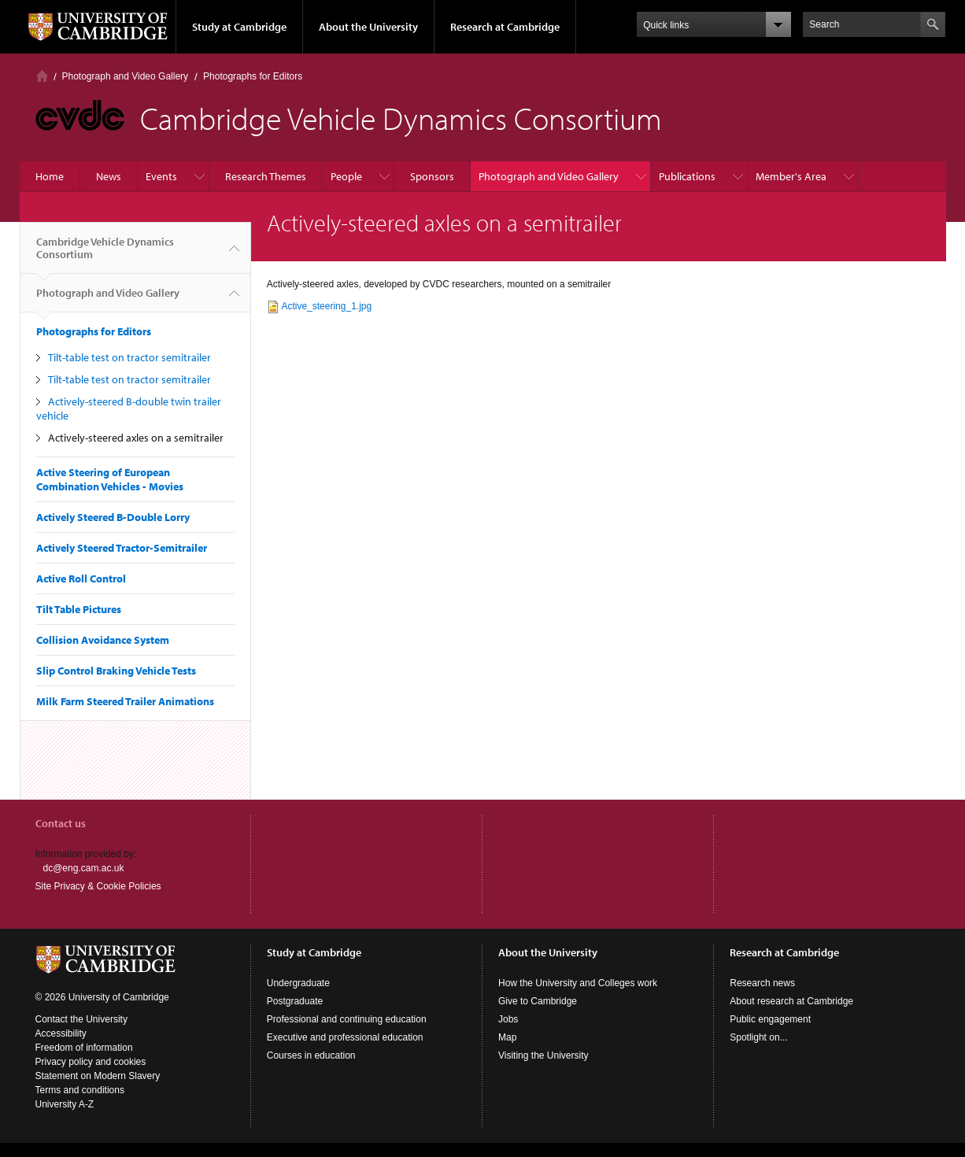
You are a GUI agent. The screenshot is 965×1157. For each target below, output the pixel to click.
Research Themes (265, 176)
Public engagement (770, 1019)
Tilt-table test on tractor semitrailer (129, 357)
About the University (368, 27)
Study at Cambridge (239, 27)
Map (507, 1037)
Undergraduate (298, 983)
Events (161, 176)
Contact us (60, 823)
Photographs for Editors (252, 76)
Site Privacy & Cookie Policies (98, 886)
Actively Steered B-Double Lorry (113, 517)
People (346, 176)
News (108, 176)
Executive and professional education (345, 1037)
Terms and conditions (79, 1090)
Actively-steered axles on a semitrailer (136, 438)
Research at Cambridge (505, 27)
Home (42, 76)
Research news (762, 983)
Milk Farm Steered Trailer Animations (125, 701)
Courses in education (311, 1055)
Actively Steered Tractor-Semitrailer (121, 548)
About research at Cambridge (791, 1001)
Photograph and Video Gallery (125, 76)
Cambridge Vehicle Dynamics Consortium (105, 254)
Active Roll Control (81, 578)
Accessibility (61, 1033)
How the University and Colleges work (577, 983)
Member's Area (791, 176)
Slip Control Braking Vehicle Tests (116, 671)
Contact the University (81, 1019)
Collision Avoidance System (102, 640)
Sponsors (432, 176)
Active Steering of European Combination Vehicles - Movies (109, 479)
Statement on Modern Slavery (98, 1075)
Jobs (508, 1019)
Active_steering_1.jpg (326, 306)
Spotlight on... (758, 1037)
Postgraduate (295, 1001)
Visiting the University (543, 1055)
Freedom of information (84, 1047)
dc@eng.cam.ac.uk (83, 868)
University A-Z (64, 1104)
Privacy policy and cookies (90, 1061)
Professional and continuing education (347, 1019)
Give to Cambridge (537, 1001)
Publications (687, 176)
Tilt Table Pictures (78, 609)
